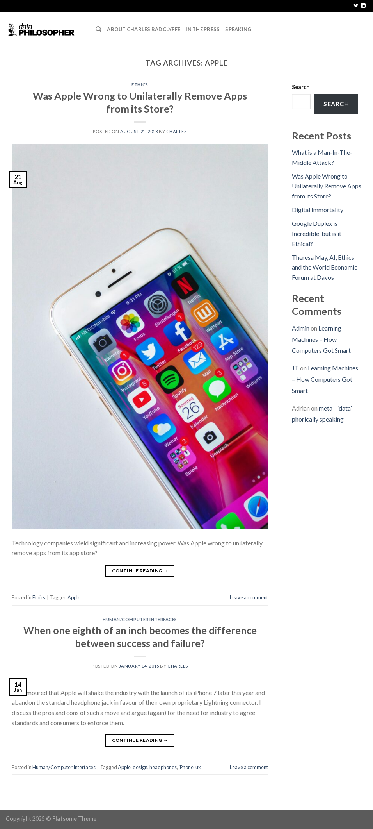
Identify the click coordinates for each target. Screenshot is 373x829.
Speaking (238, 29)
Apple (73, 597)
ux (198, 767)
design (140, 767)
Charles (176, 131)
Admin (300, 328)
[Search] (98, 29)
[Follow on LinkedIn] (363, 6)
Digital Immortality (317, 209)
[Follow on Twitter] (355, 6)
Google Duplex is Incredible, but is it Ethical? (316, 233)
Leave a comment (249, 597)
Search (301, 87)
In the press (203, 29)
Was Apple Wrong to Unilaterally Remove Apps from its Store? (326, 186)
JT (295, 368)
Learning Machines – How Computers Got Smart (321, 339)
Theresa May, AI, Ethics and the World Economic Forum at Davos (324, 267)
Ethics (139, 84)
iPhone (186, 767)
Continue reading (140, 570)
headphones (163, 767)
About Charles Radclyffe (143, 29)
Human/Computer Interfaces (140, 619)
